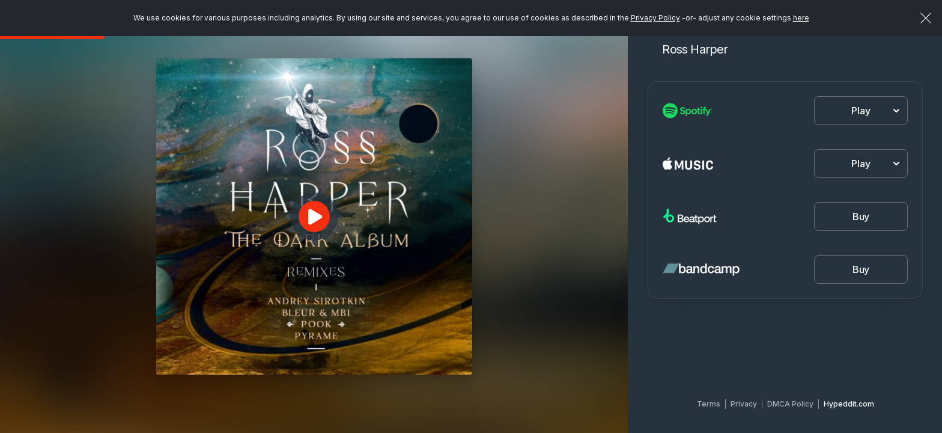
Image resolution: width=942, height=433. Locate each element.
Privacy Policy (655, 17)
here (801, 17)
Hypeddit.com (849, 403)
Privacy (744, 403)
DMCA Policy (790, 403)
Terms (708, 403)
